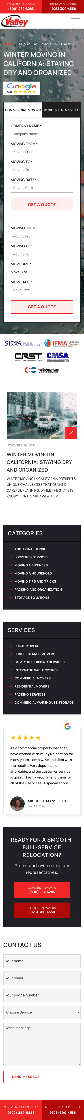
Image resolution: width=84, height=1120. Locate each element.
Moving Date (24, 179)
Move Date (21, 281)
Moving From (24, 143)
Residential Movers (32, 686)
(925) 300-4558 (63, 6)
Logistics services (31, 557)
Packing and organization (38, 589)
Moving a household (33, 573)
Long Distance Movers (35, 654)
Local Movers (27, 646)
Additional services (33, 549)
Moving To (21, 161)
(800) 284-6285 (21, 6)
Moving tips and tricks (35, 581)
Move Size (21, 264)
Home (8, 44)
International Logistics (36, 670)
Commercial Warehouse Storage (44, 702)
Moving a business (31, 565)
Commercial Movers (33, 678)
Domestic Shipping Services (40, 662)
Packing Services (30, 694)
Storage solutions (32, 597)
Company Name (26, 125)
